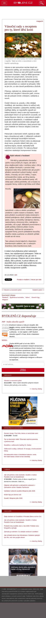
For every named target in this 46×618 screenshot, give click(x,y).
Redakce (5, 297)
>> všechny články (36, 389)
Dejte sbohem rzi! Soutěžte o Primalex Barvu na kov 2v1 (22, 516)
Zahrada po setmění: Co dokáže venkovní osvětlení (21, 532)
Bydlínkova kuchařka (17, 297)
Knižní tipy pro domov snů (12, 495)
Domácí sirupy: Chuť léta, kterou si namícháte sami (21, 433)
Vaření (27, 297)
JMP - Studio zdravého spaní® (13, 322)
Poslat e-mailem (23, 280)
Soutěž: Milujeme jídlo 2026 (13, 498)
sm (16, 275)
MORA (4, 340)
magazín (39, 21)
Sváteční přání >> (38, 290)
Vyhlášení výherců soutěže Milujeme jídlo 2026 (19, 491)
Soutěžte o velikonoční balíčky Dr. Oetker (17, 445)
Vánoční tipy (35, 297)
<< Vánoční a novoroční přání (11, 290)
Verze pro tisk (36, 280)
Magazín (5, 299)
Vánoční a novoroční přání (13, 380)
